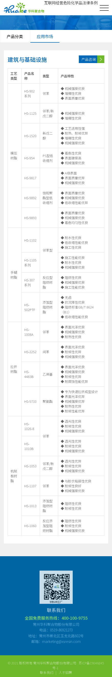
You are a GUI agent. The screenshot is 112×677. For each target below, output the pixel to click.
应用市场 (45, 36)
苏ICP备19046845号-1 (78, 667)
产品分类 (15, 36)
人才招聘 (65, 674)
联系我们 (46, 674)
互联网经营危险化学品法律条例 (71, 2)
